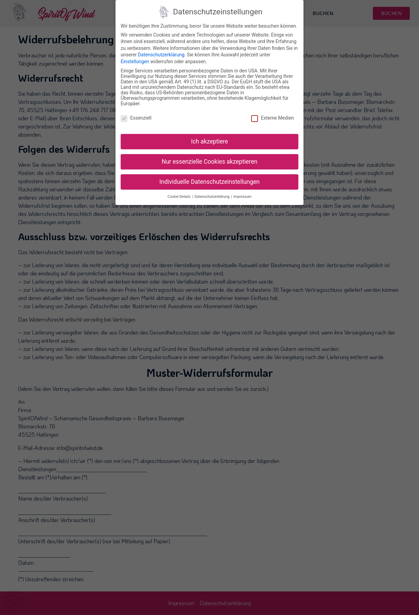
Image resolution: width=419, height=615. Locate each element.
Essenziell (136, 118)
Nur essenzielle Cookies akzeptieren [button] (209, 161)
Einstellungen (135, 61)
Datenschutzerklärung (161, 54)
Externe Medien (272, 118)
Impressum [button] (242, 196)
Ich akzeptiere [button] (209, 141)
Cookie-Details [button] (179, 196)
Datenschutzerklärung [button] (212, 196)
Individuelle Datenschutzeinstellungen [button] (209, 181)
